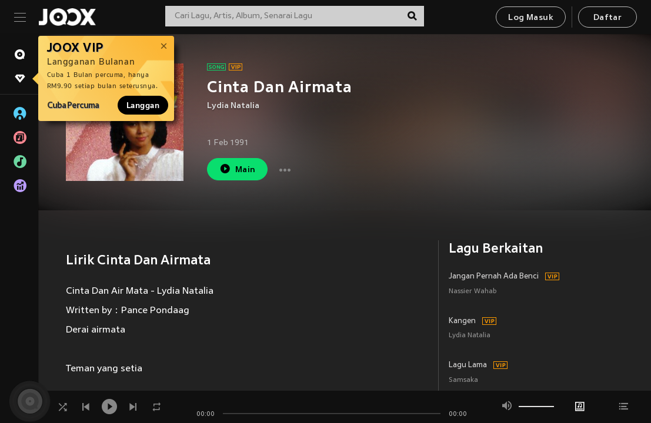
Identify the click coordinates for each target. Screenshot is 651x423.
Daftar (607, 18)
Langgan (142, 105)
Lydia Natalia (233, 106)
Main (237, 168)
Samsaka (463, 380)
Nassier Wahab (473, 292)
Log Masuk (530, 18)
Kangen (462, 321)
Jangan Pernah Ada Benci (494, 277)
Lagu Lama (468, 365)
